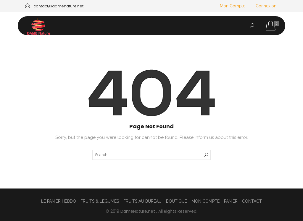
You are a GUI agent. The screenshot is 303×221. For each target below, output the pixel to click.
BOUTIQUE (176, 201)
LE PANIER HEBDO (135, 53)
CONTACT (252, 53)
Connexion (266, 6)
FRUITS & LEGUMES (99, 201)
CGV (37, 67)
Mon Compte (232, 6)
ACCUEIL (41, 53)
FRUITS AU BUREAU (84, 53)
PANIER (231, 201)
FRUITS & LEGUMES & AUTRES (197, 53)
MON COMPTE (205, 201)
